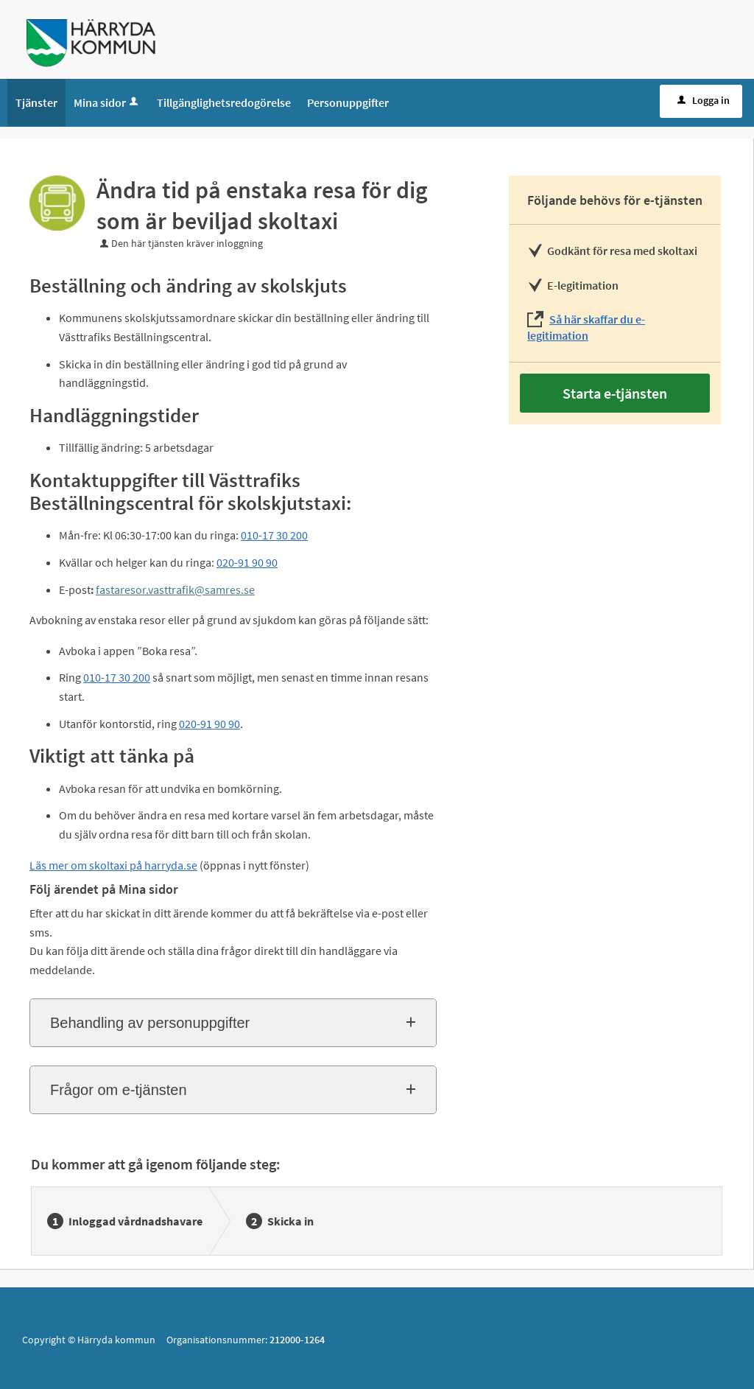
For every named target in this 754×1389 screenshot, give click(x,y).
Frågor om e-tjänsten (118, 1090)
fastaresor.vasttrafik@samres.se (175, 589)
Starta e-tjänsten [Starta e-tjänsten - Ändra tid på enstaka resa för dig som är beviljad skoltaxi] (615, 393)
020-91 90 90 (247, 562)
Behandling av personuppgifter (150, 1023)
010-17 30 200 (274, 535)
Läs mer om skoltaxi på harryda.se (113, 865)
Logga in (702, 100)
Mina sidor (107, 102)
